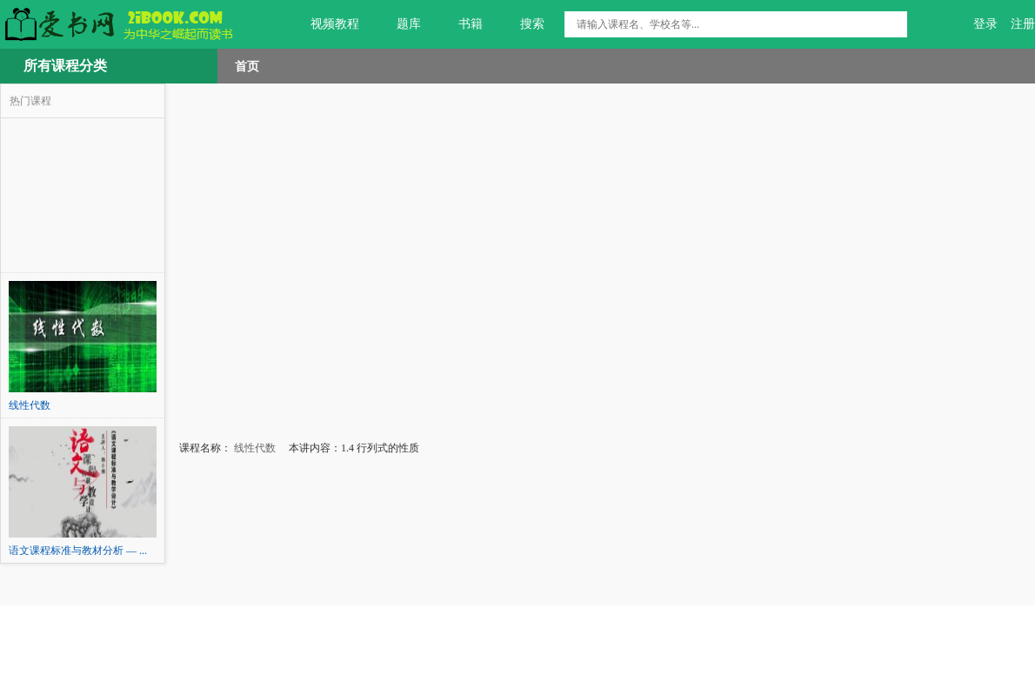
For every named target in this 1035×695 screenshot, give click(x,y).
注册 (1023, 23)
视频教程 (324, 24)
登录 (985, 23)
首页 (247, 66)
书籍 (460, 24)
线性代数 (253, 448)
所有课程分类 (65, 65)
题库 (399, 24)
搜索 (522, 24)
